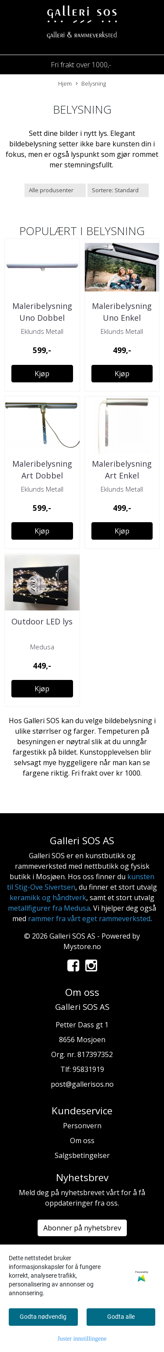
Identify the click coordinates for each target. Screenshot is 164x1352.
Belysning (91, 84)
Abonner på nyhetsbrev (82, 1228)
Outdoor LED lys (42, 621)
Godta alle (121, 1316)
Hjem (65, 83)
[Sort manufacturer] (55, 190)
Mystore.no (82, 946)
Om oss (82, 1140)
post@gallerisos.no (82, 1084)
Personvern (82, 1125)
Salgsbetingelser (82, 1155)
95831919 (88, 1069)
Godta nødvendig (43, 1316)
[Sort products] (118, 190)
